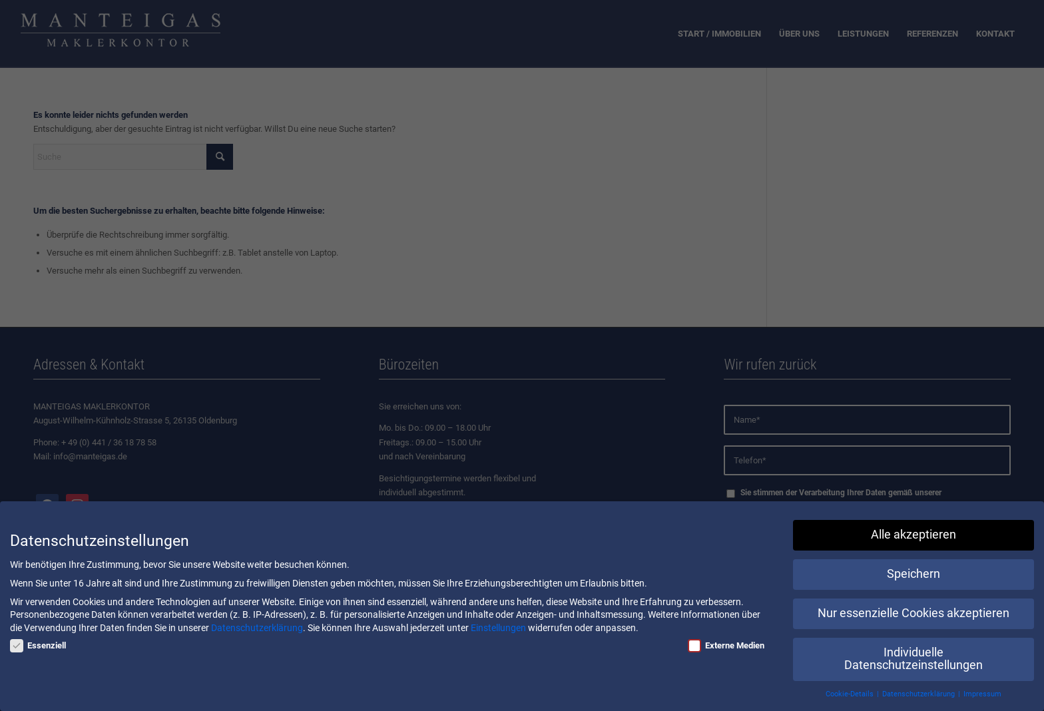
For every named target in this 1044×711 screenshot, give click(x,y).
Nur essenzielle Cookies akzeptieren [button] (913, 613)
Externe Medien (726, 645)
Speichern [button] (913, 574)
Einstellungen (498, 627)
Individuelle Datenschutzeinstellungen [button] (913, 659)
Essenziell (38, 645)
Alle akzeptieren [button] (913, 534)
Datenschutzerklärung (257, 627)
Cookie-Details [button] (851, 694)
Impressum (982, 694)
